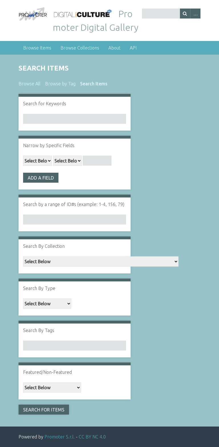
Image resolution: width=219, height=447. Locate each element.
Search (185, 13)
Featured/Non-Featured (47, 372)
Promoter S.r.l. (59, 436)
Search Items (94, 83)
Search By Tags (38, 330)
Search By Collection (44, 246)
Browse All (29, 83)
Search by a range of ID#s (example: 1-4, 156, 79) (73, 204)
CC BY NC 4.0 (92, 436)
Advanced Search (195, 13)
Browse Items (37, 47)
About (114, 47)
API (133, 47)
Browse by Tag (60, 83)
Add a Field (41, 177)
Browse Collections (79, 47)
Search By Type (39, 288)
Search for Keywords (44, 103)
